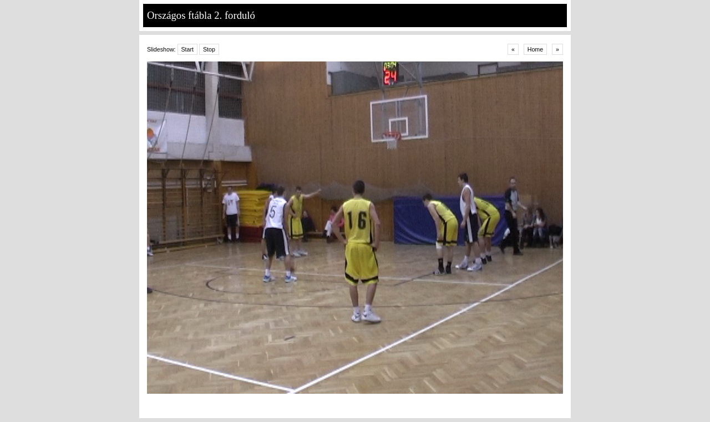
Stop (209, 49)
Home (535, 49)
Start (187, 49)
